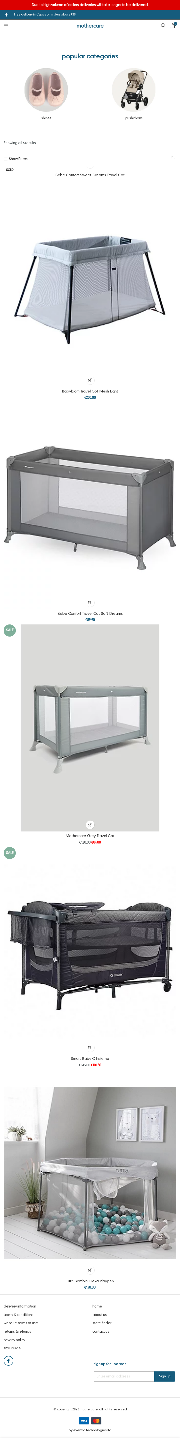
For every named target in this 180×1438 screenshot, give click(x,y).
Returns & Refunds (17, 1331)
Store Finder (101, 1323)
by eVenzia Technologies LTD (90, 1430)
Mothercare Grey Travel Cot (90, 836)
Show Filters (18, 159)
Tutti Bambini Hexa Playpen (90, 1281)
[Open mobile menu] (6, 26)
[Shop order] (172, 157)
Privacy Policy (14, 1340)
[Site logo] (90, 25)
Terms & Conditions (18, 1315)
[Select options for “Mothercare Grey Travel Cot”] (90, 825)
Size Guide (12, 1348)
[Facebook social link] (6, 15)
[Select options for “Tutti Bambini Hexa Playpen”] (90, 1270)
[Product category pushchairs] (133, 95)
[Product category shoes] (46, 95)
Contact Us (100, 1331)
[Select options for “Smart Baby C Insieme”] (90, 1047)
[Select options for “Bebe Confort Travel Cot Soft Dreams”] (90, 602)
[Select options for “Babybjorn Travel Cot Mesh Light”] (90, 380)
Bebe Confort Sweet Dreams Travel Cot (90, 175)
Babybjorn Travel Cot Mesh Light (90, 391)
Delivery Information (20, 1306)
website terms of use (21, 1323)
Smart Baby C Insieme (90, 1059)
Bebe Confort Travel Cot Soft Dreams (90, 614)
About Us (99, 1315)
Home (97, 1306)
